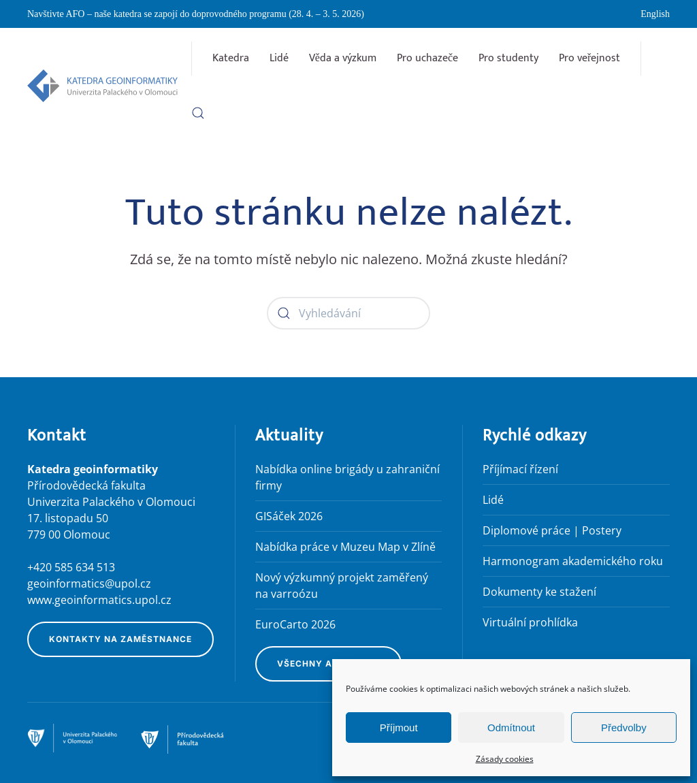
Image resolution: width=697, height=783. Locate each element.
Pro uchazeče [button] (427, 58)
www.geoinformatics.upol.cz (99, 599)
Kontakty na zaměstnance (120, 639)
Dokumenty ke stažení (539, 591)
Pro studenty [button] (508, 58)
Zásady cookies (505, 759)
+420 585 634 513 (71, 567)
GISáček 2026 (289, 516)
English (655, 14)
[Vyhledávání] (348, 313)
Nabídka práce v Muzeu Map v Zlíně (345, 546)
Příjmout (399, 727)
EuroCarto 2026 (295, 624)
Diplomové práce (526, 530)
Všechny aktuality (328, 663)
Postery (601, 530)
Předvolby (624, 727)
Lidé (279, 58)
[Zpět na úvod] (102, 86)
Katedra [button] (230, 58)
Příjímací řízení (520, 469)
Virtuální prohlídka (530, 622)
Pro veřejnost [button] (589, 58)
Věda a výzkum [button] (342, 58)
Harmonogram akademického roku (573, 561)
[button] (198, 113)
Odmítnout (511, 727)
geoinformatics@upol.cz (89, 583)
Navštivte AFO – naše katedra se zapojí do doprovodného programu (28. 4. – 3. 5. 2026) (195, 14)
